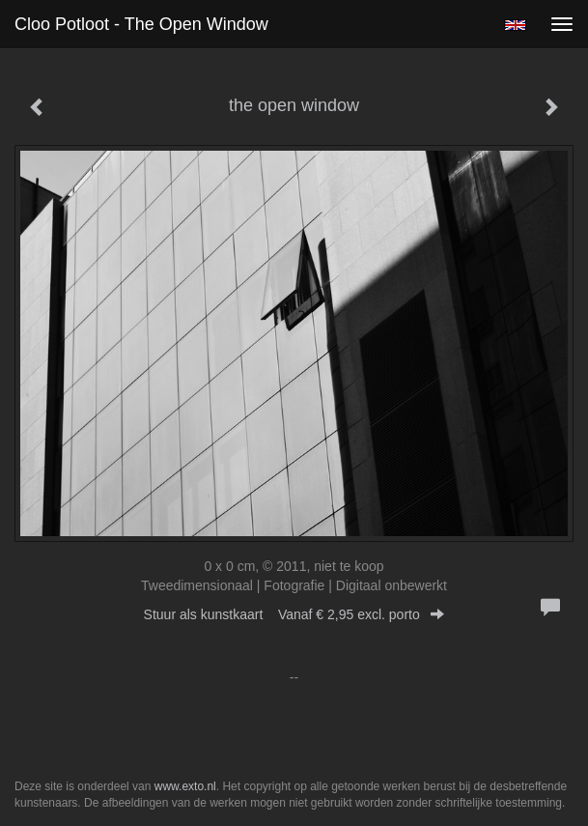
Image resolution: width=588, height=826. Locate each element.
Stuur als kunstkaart (294, 614)
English (515, 25)
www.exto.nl (185, 786)
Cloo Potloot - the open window (141, 24)
